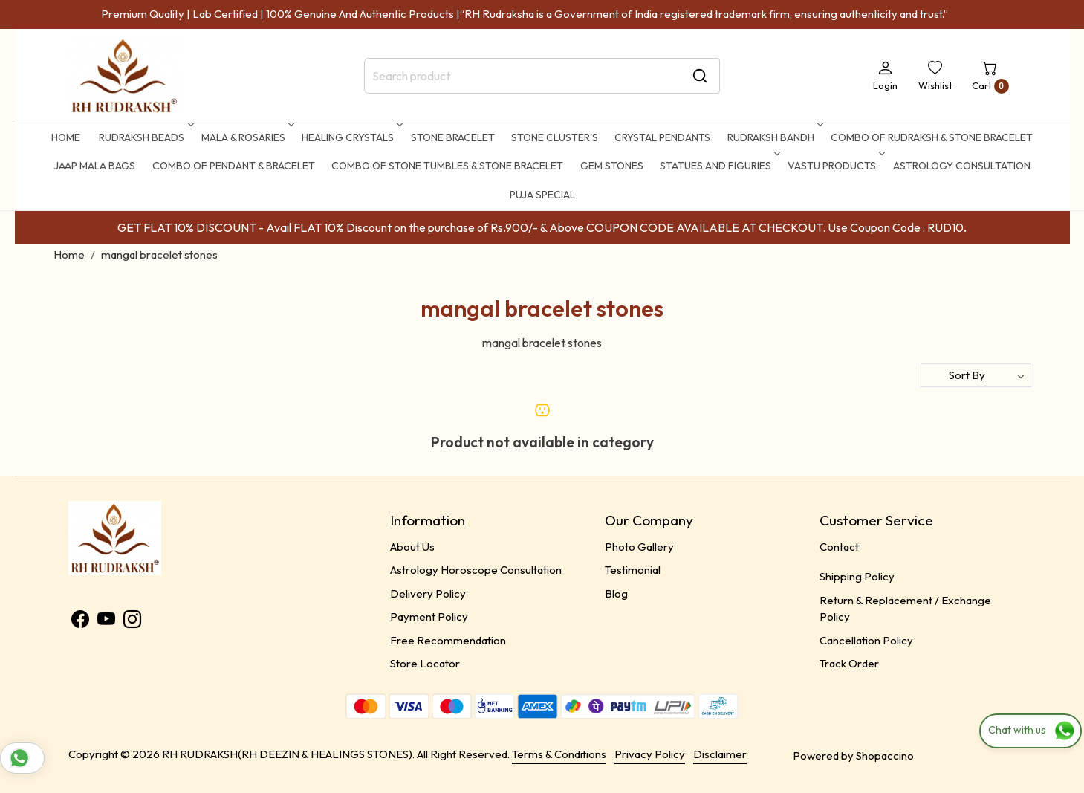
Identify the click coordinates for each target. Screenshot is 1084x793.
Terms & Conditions (559, 754)
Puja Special (542, 194)
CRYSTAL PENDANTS (662, 137)
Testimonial (633, 570)
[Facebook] (80, 622)
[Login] (885, 76)
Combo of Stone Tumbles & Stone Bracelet (447, 165)
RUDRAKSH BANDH (773, 137)
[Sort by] (976, 375)
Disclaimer (720, 754)
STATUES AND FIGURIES (718, 165)
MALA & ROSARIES (246, 137)
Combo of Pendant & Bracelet (233, 165)
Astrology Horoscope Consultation (476, 570)
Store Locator (425, 663)
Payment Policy (429, 616)
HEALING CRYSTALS (351, 137)
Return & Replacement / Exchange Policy (905, 608)
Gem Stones (611, 165)
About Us (412, 547)
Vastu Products (835, 165)
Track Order (849, 663)
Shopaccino (885, 755)
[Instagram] (132, 622)
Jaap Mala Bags (94, 165)
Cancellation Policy (866, 640)
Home (65, 137)
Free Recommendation (448, 640)
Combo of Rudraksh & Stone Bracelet (932, 137)
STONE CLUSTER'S (554, 137)
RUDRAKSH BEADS (144, 137)
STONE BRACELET (453, 137)
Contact (839, 547)
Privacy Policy (649, 754)
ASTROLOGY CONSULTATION (962, 165)
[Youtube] (106, 622)
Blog (616, 593)
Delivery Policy (428, 593)
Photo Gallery (639, 547)
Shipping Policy (857, 576)
